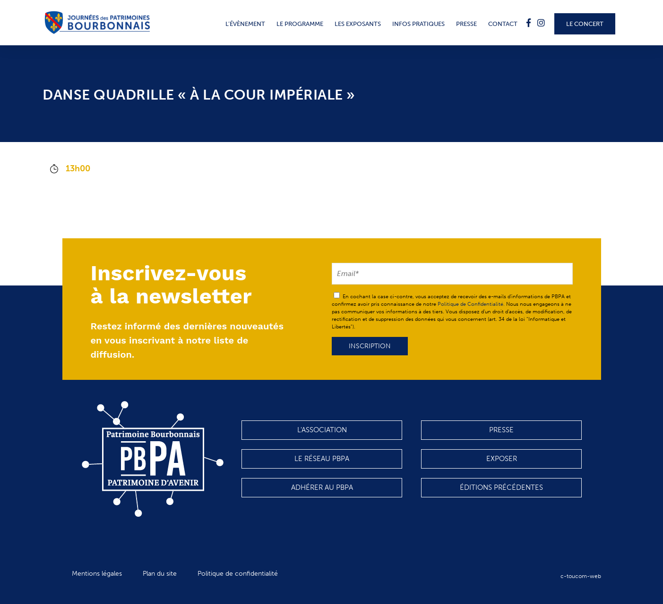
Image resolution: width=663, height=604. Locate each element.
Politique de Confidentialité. (471, 304)
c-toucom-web (580, 576)
